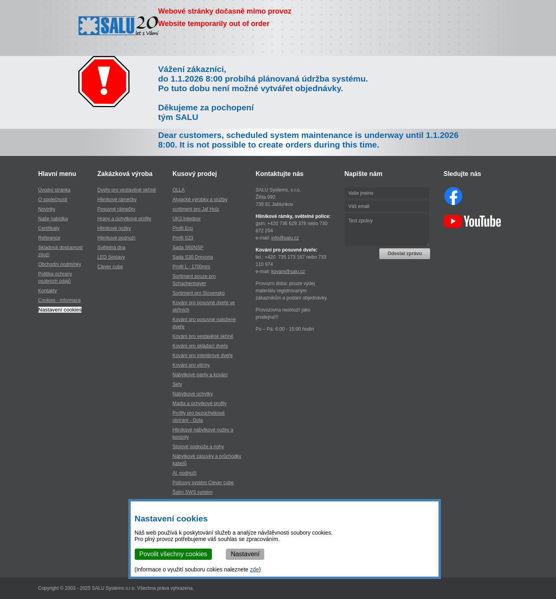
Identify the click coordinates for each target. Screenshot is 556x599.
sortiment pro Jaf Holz (196, 209)
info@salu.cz (285, 238)
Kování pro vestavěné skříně (203, 336)
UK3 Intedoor (187, 219)
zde (254, 569)
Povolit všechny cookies (173, 554)
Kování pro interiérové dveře (203, 355)
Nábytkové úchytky (193, 394)
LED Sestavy (111, 257)
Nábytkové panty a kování (200, 374)
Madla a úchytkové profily (200, 403)
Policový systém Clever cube (203, 482)
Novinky (47, 209)
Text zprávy (387, 230)
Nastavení (245, 554)
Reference (49, 238)
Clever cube (110, 267)
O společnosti (53, 199)
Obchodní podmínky (59, 264)
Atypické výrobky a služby (200, 199)
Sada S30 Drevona (193, 257)
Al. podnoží (185, 473)
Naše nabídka (53, 219)
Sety (177, 384)
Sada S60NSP (188, 247)
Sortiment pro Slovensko (199, 293)
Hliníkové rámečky (117, 199)
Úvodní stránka (54, 190)
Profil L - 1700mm (191, 267)
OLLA (179, 190)
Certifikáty (49, 228)
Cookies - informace (59, 300)
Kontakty (47, 291)
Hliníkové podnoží (117, 238)
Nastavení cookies (60, 310)
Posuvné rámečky (117, 209)
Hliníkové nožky (114, 228)
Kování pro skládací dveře (200, 346)
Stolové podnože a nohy (198, 446)
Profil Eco (183, 228)
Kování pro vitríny (191, 365)
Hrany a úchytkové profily (124, 219)
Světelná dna (112, 247)
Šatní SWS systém (193, 492)
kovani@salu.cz (288, 271)
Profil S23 (183, 238)
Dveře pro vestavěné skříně (127, 190)
